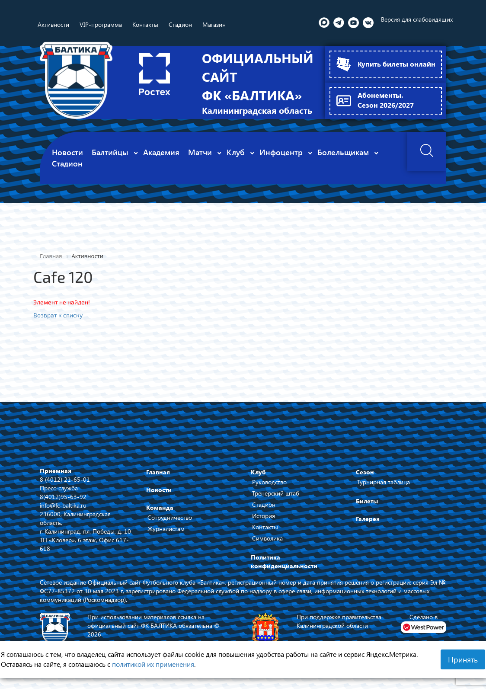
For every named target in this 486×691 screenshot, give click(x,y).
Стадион (263, 511)
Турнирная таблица (383, 489)
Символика (267, 545)
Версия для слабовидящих (417, 19)
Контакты (265, 534)
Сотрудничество (169, 524)
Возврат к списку (58, 322)
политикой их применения (153, 664)
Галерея (368, 525)
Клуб (258, 479)
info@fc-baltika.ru (63, 512)
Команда (159, 514)
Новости (159, 497)
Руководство (269, 489)
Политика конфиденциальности (284, 568)
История (263, 522)
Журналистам (166, 535)
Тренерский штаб (275, 500)
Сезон (365, 479)
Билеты (367, 508)
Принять (463, 659)
